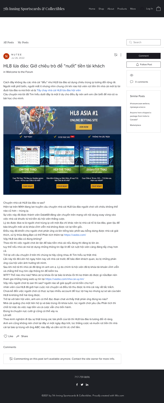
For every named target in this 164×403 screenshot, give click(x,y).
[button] (158, 8)
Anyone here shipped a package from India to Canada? (140, 116)
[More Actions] (119, 55)
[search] (144, 42)
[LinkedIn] (87, 384)
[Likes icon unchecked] (5, 336)
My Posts (23, 42)
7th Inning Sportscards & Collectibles (34, 8)
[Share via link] (22, 336)
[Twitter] (82, 384)
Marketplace (135, 125)
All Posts (8, 42)
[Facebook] (77, 384)
